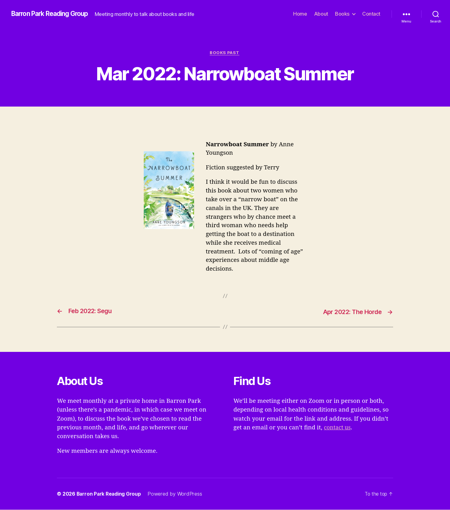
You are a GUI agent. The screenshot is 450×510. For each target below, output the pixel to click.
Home (300, 14)
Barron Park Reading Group (52, 14)
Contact (371, 14)
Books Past (225, 52)
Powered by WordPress (177, 494)
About (321, 14)
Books (342, 14)
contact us (338, 428)
